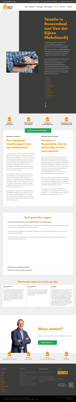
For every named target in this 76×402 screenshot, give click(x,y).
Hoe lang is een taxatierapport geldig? (19, 267)
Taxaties (56, 7)
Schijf (48, 88)
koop (59, 61)
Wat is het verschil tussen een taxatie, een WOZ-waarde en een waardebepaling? (30, 222)
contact (48, 192)
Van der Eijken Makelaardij (54, 47)
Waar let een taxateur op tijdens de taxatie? (20, 270)
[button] (38, 222)
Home (26, 7)
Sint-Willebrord (50, 96)
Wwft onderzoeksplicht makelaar (28, 399)
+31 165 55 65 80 (50, 379)
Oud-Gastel (50, 85)
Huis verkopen (48, 7)
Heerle (48, 77)
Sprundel (49, 90)
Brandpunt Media (69, 397)
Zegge (2, 381)
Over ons (63, 7)
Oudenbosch (50, 86)
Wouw (48, 97)
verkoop (63, 61)
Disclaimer (19, 399)
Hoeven (49, 79)
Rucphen (49, 94)
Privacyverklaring (6, 399)
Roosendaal (50, 92)
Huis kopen (40, 7)
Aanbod (32, 7)
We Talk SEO (70, 399)
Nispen (48, 83)
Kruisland (49, 81)
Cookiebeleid (13, 399)
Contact (69, 7)
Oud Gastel (3, 391)
